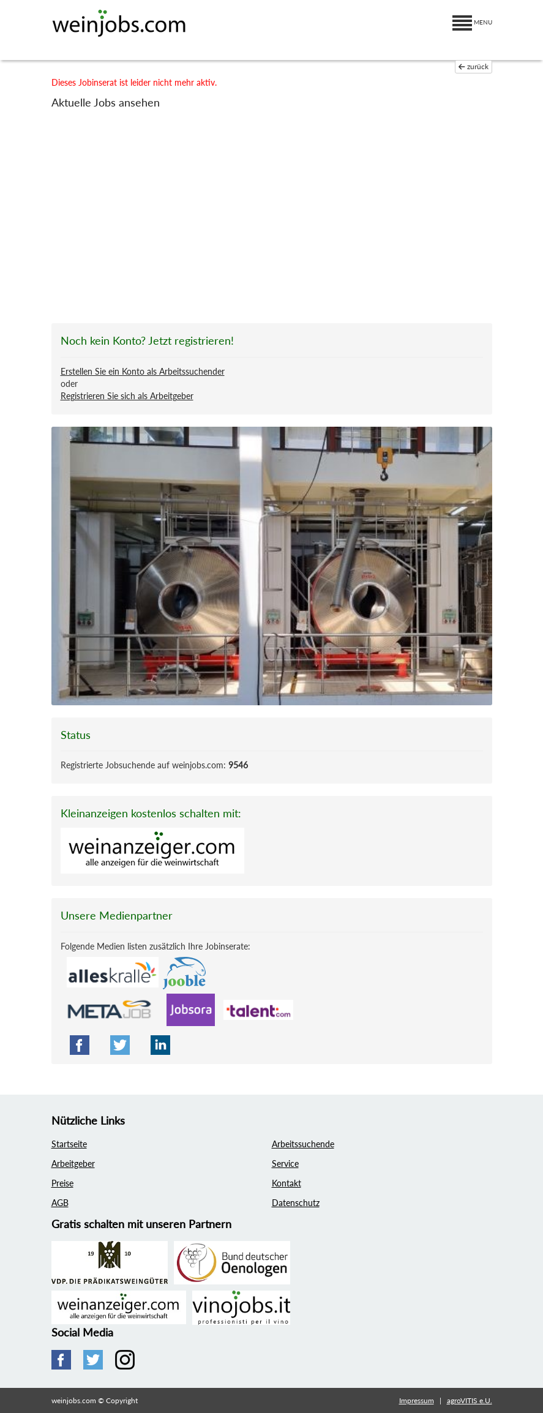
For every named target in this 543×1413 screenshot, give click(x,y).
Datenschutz (296, 1202)
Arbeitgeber (73, 1163)
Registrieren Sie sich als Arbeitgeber (127, 396)
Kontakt (286, 1183)
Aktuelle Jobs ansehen (105, 102)
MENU (472, 22)
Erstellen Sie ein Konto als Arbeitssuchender (143, 371)
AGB (60, 1202)
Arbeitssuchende (303, 1144)
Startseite (69, 1144)
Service (285, 1163)
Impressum (416, 1400)
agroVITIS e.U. (469, 1400)
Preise (62, 1183)
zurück (474, 66)
